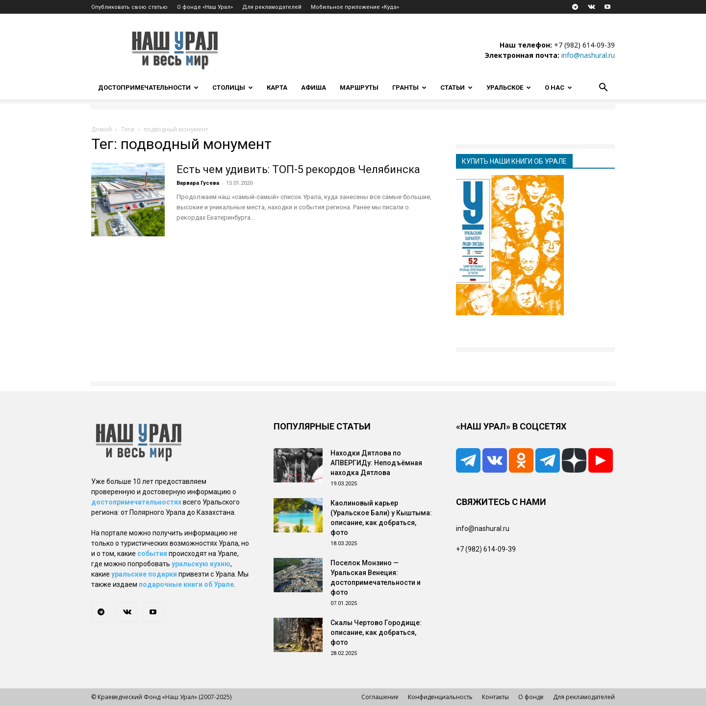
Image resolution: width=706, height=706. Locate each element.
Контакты (495, 697)
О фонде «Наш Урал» (205, 7)
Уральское (508, 87)
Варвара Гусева (197, 183)
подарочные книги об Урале (186, 584)
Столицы (232, 87)
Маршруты (359, 87)
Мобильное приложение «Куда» (355, 7)
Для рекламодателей (272, 7)
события (152, 553)
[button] (603, 88)
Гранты (409, 87)
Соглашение (380, 697)
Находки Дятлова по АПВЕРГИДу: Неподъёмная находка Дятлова (376, 463)
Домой (101, 129)
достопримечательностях (136, 502)
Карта (277, 87)
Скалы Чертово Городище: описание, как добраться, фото (376, 632)
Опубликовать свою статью (129, 7)
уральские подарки (144, 574)
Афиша (313, 87)
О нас (558, 87)
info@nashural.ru (588, 55)
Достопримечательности (148, 87)
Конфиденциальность (440, 697)
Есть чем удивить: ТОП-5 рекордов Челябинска (298, 169)
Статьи (456, 87)
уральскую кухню (201, 564)
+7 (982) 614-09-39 (584, 45)
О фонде (531, 697)
